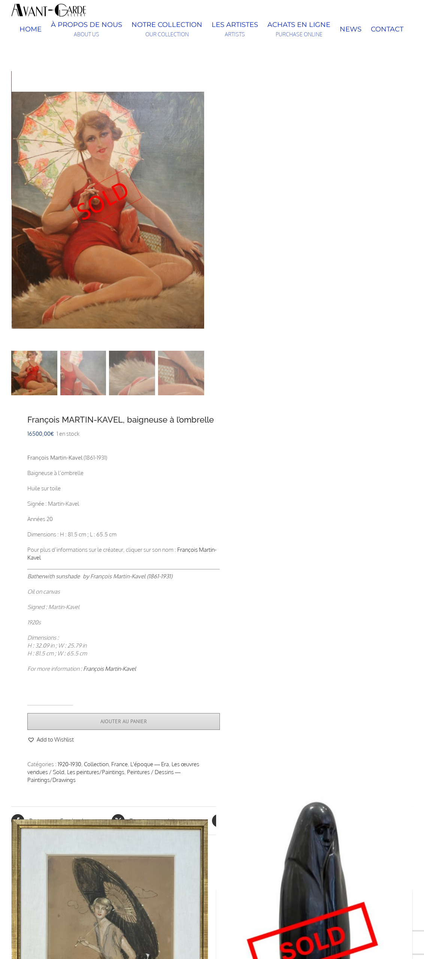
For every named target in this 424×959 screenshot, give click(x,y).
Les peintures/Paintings (95, 773)
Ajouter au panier (123, 722)
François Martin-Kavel (109, 670)
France (119, 765)
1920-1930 (69, 765)
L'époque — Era (149, 765)
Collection (96, 765)
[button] (50, 741)
